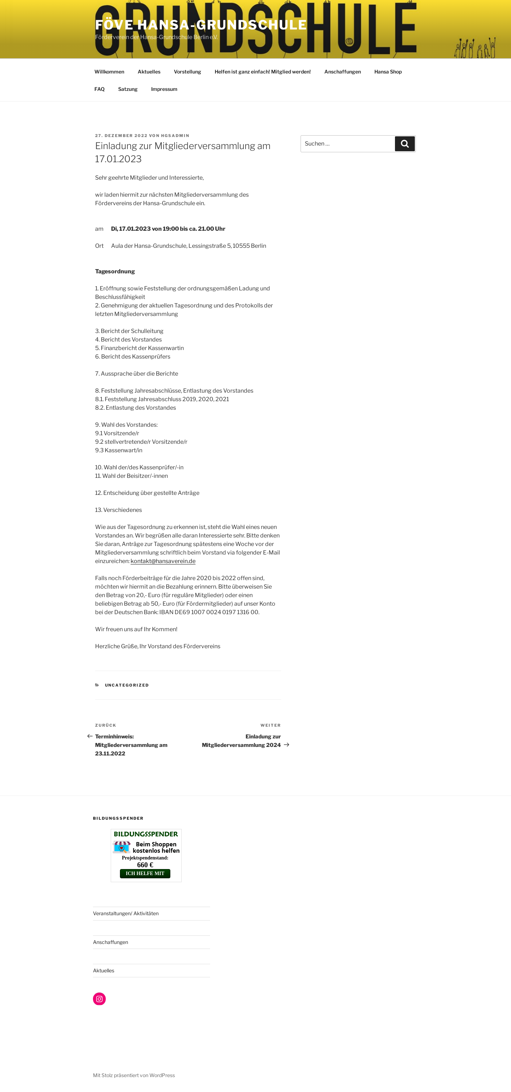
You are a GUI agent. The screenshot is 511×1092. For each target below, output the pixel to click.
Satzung (128, 89)
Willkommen (109, 72)
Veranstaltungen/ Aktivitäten (126, 913)
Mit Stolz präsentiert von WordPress (134, 1075)
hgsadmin (175, 135)
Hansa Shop (388, 72)
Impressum (164, 89)
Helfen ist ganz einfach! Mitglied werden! (263, 72)
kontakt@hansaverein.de (163, 561)
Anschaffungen (342, 72)
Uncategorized (127, 685)
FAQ (99, 89)
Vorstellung (187, 72)
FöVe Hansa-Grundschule (201, 25)
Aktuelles (149, 72)
